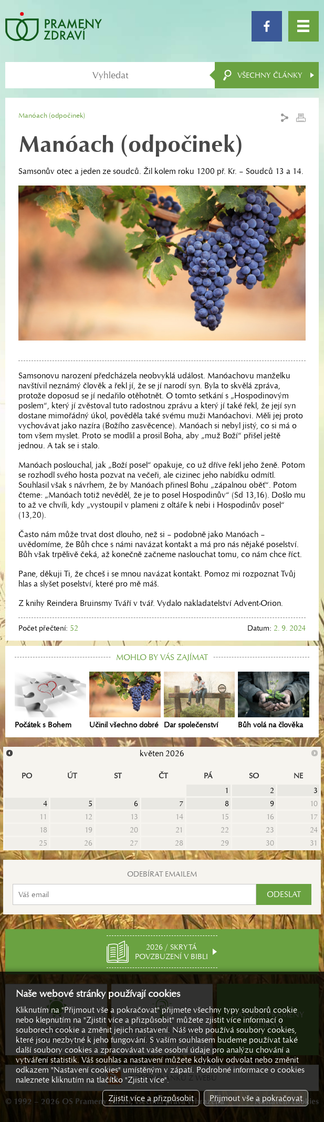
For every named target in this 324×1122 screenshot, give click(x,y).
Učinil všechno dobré (125, 700)
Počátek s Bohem (50, 700)
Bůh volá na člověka (273, 700)
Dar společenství (199, 700)
